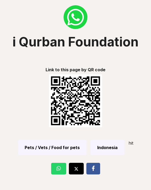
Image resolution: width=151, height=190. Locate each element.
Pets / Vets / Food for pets (52, 147)
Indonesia (107, 147)
